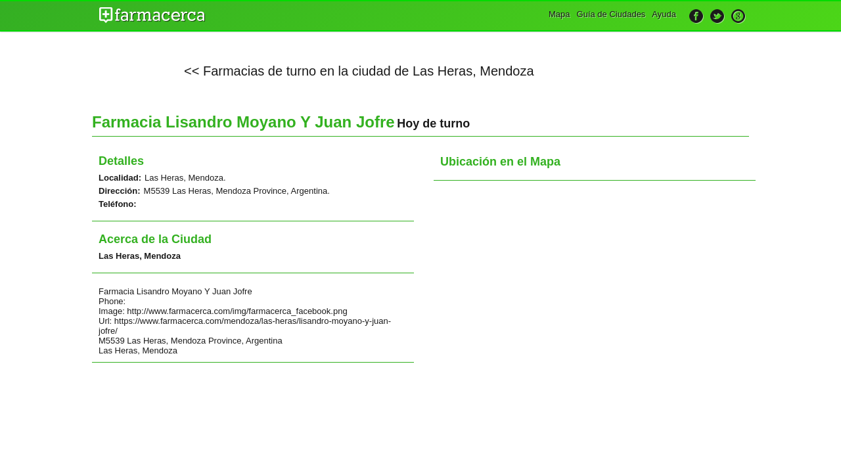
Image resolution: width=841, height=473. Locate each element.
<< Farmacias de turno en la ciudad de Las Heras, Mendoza (359, 71)
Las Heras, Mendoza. (185, 178)
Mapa (559, 14)
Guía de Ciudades (611, 14)
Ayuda (664, 14)
